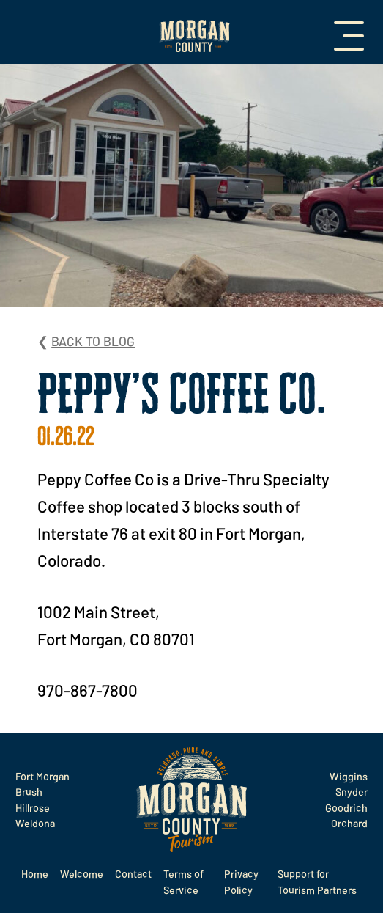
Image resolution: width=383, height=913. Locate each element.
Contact (133, 874)
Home (34, 874)
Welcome (81, 874)
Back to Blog (93, 341)
